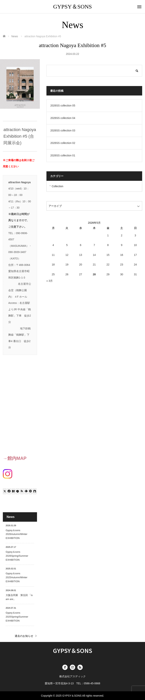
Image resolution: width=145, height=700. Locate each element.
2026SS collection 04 (62, 118)
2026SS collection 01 (62, 155)
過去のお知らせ (24, 636)
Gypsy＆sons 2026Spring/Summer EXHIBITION (17, 555)
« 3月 (49, 280)
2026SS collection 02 (62, 142)
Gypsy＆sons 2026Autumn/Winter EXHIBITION (16, 534)
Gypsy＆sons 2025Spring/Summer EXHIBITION (17, 616)
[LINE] (17, 491)
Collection (57, 186)
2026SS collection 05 (62, 105)
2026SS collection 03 (62, 130)
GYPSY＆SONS (72, 6)
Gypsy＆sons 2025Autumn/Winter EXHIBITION (16, 577)
